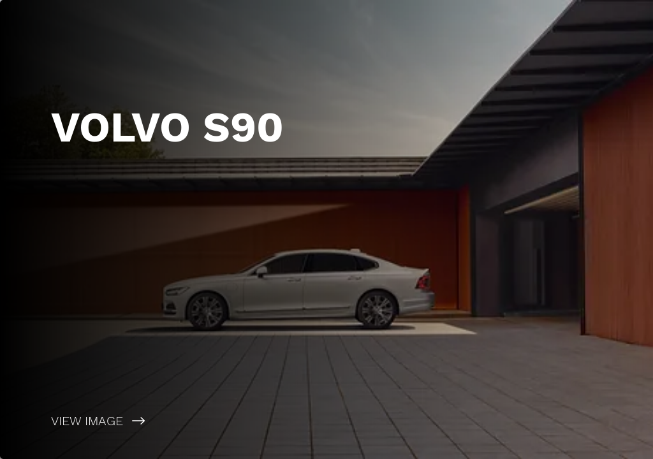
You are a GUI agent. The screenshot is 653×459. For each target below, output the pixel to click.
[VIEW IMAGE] (163, 421)
